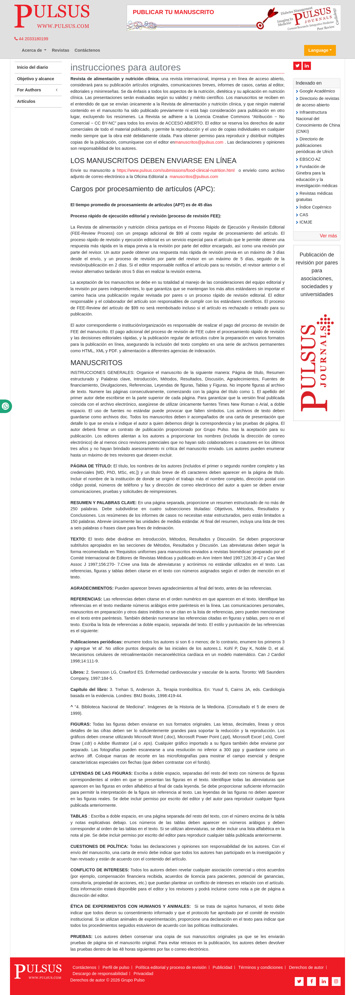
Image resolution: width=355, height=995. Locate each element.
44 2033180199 (31, 38)
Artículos (26, 101)
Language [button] (318, 50)
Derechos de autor (306, 967)
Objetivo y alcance (35, 78)
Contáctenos (87, 50)
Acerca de (32, 50)
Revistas (60, 50)
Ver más (328, 235)
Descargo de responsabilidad (100, 973)
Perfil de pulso (116, 967)
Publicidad (222, 967)
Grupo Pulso (133, 980)
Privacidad (143, 973)
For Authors (38, 90)
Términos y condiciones (260, 967)
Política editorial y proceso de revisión (171, 967)
